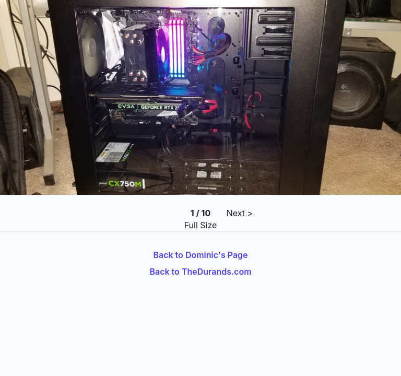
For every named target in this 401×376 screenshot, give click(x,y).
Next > (240, 213)
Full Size (200, 225)
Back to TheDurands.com (200, 271)
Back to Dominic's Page (200, 255)
